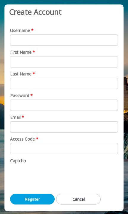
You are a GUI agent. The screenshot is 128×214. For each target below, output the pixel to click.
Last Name (20, 74)
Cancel (78, 199)
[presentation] (55, 176)
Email (15, 117)
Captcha (18, 160)
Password (19, 95)
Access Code (22, 139)
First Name (20, 52)
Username (20, 30)
